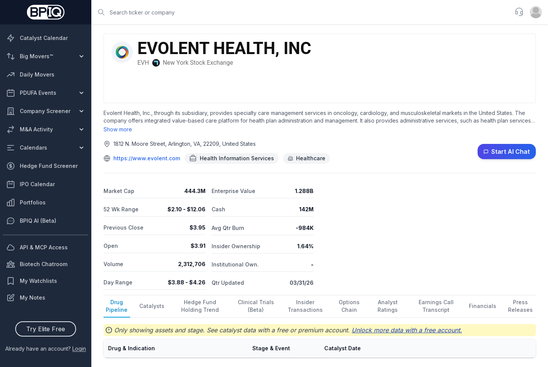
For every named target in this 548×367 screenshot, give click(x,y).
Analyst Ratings (388, 306)
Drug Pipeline (116, 306)
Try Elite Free (45, 329)
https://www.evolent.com (146, 158)
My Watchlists (31, 281)
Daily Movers (30, 74)
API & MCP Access (37, 247)
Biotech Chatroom (36, 264)
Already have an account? (45, 348)
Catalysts (151, 306)
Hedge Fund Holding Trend (200, 306)
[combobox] (300, 12)
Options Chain (349, 306)
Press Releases (520, 306)
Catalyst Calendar (37, 38)
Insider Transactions (305, 306)
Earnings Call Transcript (436, 306)
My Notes (25, 297)
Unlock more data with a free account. (407, 330)
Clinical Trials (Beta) (256, 306)
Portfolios (26, 202)
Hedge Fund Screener (42, 166)
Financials (482, 306)
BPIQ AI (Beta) (31, 220)
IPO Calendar (30, 184)
